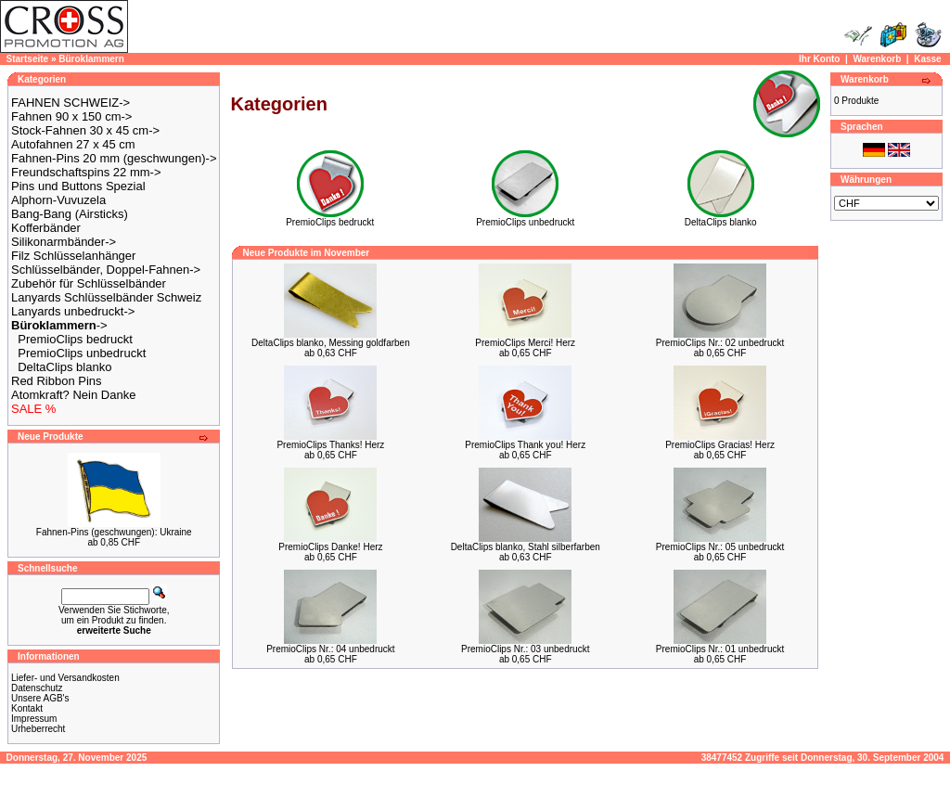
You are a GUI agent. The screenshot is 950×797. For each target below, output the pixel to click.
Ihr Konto (819, 59)
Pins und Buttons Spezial (78, 186)
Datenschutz (37, 688)
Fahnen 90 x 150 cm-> (71, 116)
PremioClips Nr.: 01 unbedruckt (720, 649)
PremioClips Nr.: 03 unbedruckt (525, 649)
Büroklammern (91, 59)
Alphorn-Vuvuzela (58, 200)
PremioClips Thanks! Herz (330, 445)
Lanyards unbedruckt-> (73, 311)
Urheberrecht (38, 729)
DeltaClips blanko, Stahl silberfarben (525, 547)
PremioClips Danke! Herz (330, 547)
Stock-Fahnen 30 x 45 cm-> (85, 130)
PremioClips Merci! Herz (525, 343)
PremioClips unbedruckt (82, 353)
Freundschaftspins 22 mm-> (85, 172)
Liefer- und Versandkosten (65, 678)
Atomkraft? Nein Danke (73, 395)
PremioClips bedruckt (75, 339)
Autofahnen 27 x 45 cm (73, 144)
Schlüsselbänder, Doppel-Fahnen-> (105, 269)
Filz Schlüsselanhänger (73, 256)
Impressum (34, 718)
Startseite (27, 59)
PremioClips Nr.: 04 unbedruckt (330, 649)
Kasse (927, 59)
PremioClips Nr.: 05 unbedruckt (720, 547)
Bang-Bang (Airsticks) (69, 214)
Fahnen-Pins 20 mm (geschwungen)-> (113, 158)
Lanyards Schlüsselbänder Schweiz (106, 297)
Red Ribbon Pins (56, 381)
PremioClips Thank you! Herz (525, 445)
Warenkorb (877, 59)
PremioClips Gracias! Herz (720, 445)
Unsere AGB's (40, 698)
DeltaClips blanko (64, 367)
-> (59, 325)
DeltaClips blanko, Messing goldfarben (330, 343)
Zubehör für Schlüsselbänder (88, 283)
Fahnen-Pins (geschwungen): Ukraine (114, 532)
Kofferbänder (46, 228)
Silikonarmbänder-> (63, 242)
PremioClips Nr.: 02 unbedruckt (720, 343)
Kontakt (27, 708)
